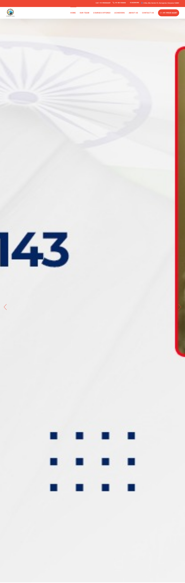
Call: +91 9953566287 (103, 3)
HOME (73, 13)
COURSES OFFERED (101, 13)
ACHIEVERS (119, 13)
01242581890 (134, 2)
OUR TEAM (84, 13)
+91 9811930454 (120, 3)
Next (180, 307)
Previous (5, 307)
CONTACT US (148, 13)
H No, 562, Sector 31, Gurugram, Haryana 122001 (161, 3)
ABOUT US (133, 13)
